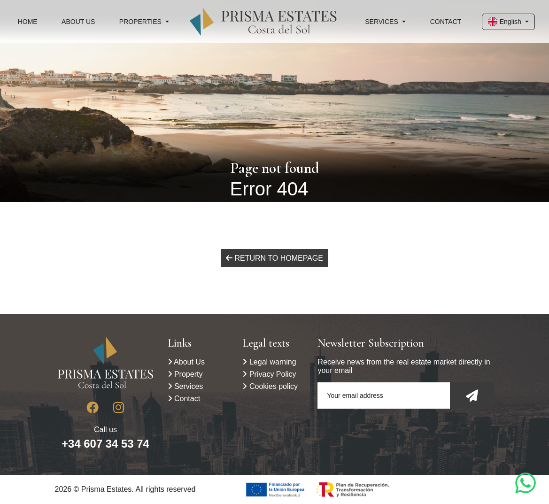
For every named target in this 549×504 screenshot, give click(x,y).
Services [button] (381, 21)
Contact (446, 21)
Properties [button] (140, 21)
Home (28, 21)
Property (185, 374)
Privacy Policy (269, 374)
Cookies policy (270, 386)
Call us (105, 438)
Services (185, 386)
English (504, 21)
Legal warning (269, 362)
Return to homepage (274, 258)
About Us (78, 21)
